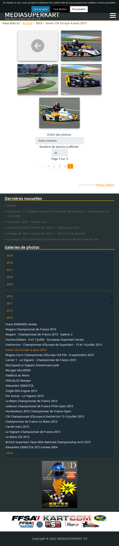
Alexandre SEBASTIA (19, 385)
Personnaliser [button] (79, 9)
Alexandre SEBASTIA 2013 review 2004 (31, 447)
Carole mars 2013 (17, 426)
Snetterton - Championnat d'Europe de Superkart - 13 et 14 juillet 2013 (54, 344)
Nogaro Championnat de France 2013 (31, 329)
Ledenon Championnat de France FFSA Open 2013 (39, 406)
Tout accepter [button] (40, 9)
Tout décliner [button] (60, 9)
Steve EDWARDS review (21, 324)
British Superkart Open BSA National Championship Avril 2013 (48, 442)
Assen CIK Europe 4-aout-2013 (26, 350)
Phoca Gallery (105, 185)
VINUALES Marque (18, 380)
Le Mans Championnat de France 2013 (31, 401)
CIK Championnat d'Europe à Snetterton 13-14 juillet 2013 (45, 416)
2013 (9, 318)
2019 (9, 255)
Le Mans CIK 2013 (17, 437)
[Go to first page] (40, 166)
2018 (9, 263)
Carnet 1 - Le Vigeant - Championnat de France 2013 (41, 360)
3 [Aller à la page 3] (59, 166)
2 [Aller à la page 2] (54, 166)
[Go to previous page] (44, 166)
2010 (9, 296)
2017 (9, 270)
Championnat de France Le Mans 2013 (31, 421)
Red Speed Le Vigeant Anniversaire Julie (32, 365)
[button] (113, 15)
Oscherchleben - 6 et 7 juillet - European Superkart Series (45, 339)
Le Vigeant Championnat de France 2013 (33, 432)
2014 (9, 453)
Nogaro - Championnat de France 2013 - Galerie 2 (39, 334)
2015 (9, 284)
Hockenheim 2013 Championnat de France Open (38, 411)
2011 (9, 303)
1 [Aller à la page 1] (49, 166)
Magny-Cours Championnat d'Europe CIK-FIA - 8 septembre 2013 (50, 355)
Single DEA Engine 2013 (21, 391)
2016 (9, 277)
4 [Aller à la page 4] (65, 166)
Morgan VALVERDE (18, 370)
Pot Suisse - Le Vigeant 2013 (25, 396)
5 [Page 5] (70, 166)
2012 (9, 310)
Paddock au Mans (17, 375)
